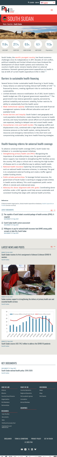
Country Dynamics (25, 390)
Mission (4, 393)
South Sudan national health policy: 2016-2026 (17, 370)
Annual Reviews (25, 402)
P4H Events (43, 396)
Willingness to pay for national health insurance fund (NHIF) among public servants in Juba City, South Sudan (28, 229)
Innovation (23, 399)
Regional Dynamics (26, 393)
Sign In (37, 2)
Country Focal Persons (8, 396)
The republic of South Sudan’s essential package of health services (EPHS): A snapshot (29, 215)
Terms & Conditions (21, 438)
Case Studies (5, 414)
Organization (5, 399)
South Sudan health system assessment (17, 222)
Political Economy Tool (8, 423)
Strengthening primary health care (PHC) (19, 154)
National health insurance (13, 167)
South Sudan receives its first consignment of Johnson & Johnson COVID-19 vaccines (26, 255)
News (41, 390)
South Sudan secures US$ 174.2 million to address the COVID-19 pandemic (26, 343)
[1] (45, 71)
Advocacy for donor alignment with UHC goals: (21, 188)
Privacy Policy (36, 438)
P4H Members (6, 402)
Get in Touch (48, 438)
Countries (10, 24)
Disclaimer (8, 438)
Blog (41, 393)
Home (4, 24)
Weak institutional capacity (13, 107)
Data (3, 420)
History (4, 390)
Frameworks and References (7, 426)
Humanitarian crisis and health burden (18, 125)
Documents (5, 417)
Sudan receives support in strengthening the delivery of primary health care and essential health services (28, 300)
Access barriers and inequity (14, 115)
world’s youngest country (25, 57)
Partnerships (5, 405)
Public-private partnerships (13, 177)
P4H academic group (26, 396)
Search (32, 2)
